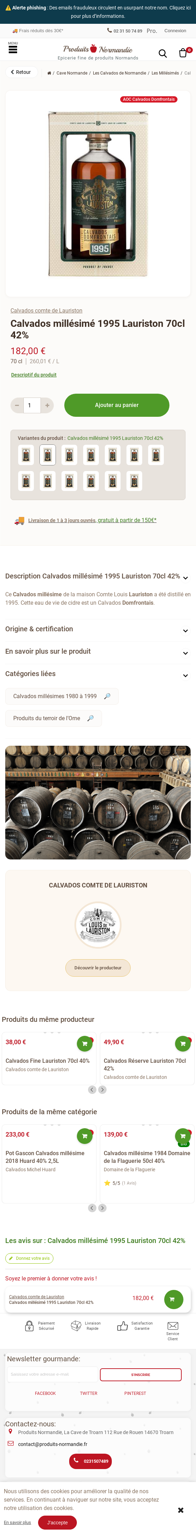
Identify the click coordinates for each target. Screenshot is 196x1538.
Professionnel (152, 30)
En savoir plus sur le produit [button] (48, 651)
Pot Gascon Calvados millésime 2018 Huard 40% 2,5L (45, 1157)
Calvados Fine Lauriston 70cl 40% (48, 1061)
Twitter (88, 1393)
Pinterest (135, 1393)
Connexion (175, 30)
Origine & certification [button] (39, 629)
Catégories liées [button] (30, 673)
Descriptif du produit (34, 375)
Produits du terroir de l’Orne (46, 718)
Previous (92, 1090)
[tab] (98, 578)
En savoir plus (17, 1522)
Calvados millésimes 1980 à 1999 (55, 696)
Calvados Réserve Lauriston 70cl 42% (145, 1065)
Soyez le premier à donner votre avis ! (51, 1278)
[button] (21, 72)
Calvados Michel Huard (31, 1169)
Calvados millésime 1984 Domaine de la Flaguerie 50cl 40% (147, 1157)
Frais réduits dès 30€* (37, 30)
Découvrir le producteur (98, 967)
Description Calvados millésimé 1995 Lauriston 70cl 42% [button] (92, 576)
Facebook (45, 1393)
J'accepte (57, 1522)
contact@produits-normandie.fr (52, 1444)
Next (102, 1090)
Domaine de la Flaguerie (129, 1169)
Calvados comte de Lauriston (46, 310)
